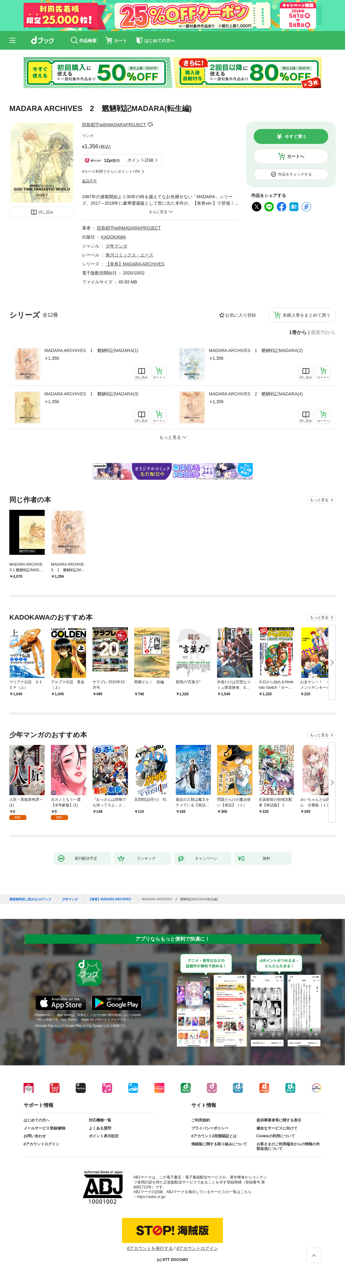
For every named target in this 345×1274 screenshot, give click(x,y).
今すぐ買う (295, 136)
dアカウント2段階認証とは (214, 1136)
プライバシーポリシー (210, 1128)
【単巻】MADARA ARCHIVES (135, 263)
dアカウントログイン (41, 1144)
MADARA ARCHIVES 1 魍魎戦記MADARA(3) (91, 393)
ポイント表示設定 (104, 1136)
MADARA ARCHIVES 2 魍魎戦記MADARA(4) (256, 393)
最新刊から (323, 332)
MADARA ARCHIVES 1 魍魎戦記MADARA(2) (256, 350)
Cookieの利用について (275, 1136)
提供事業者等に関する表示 (278, 1120)
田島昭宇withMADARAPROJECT (114, 124)
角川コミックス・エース (129, 254)
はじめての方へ (37, 1120)
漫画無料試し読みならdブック (30, 899)
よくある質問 (100, 1128)
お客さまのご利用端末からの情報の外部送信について (288, 1146)
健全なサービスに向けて (276, 1128)
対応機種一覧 (100, 1120)
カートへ (295, 156)
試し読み (46, 212)
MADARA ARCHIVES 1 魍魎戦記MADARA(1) (91, 350)
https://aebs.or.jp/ (151, 1197)
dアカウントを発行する (150, 1248)
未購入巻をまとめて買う (306, 315)
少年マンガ (116, 245)
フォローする (150, 125)
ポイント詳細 (140, 160)
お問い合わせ (35, 1136)
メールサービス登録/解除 (45, 1128)
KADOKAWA (113, 236)
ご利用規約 (200, 1120)
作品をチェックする (295, 174)
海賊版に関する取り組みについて (219, 1144)
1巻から (298, 332)
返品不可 (89, 181)
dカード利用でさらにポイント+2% (111, 171)
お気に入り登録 (240, 315)
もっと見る (319, 500)
